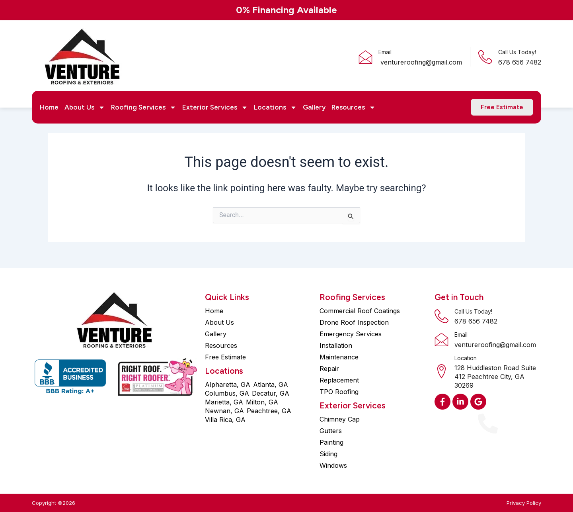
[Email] (365, 57)
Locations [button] (275, 107)
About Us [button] (84, 107)
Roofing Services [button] (143, 107)
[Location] (441, 371)
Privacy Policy (524, 503)
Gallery (314, 107)
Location (465, 358)
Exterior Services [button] (215, 107)
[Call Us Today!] (485, 57)
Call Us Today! (517, 52)
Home (49, 107)
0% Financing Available (286, 10)
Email (385, 52)
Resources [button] (353, 107)
